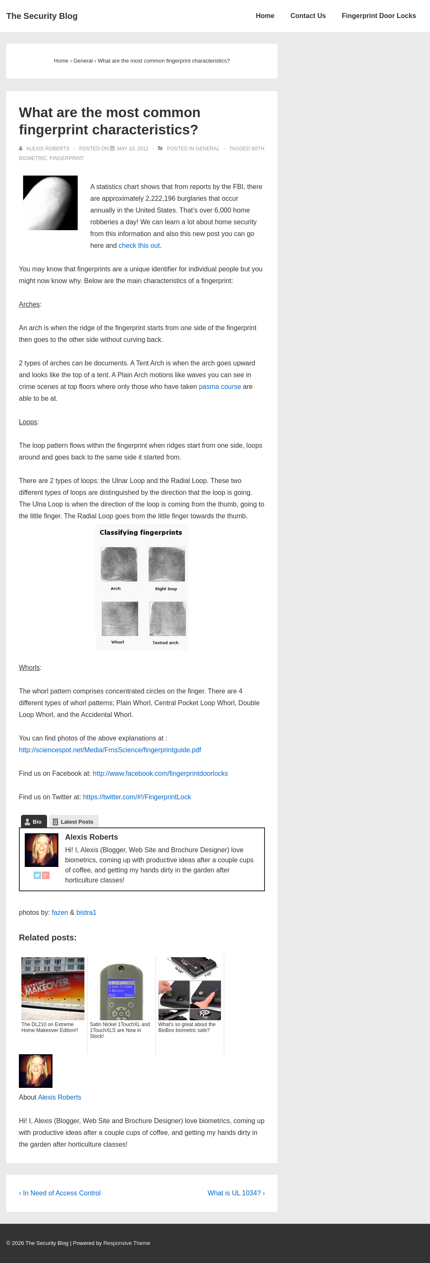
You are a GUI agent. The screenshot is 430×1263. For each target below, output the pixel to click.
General (208, 149)
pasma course (220, 386)
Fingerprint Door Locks (379, 15)
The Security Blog (42, 16)
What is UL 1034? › (236, 1193)
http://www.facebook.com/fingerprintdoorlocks (160, 773)
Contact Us (308, 15)
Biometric (33, 158)
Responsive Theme (126, 1243)
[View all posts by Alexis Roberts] (45, 149)
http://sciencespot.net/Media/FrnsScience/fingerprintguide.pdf (110, 750)
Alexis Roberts (59, 1097)
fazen (60, 912)
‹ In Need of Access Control (60, 1193)
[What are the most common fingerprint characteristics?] (132, 149)
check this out (139, 245)
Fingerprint (67, 158)
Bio (37, 822)
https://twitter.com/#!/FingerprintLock (137, 797)
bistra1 (86, 912)
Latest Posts (77, 822)
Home (265, 15)
